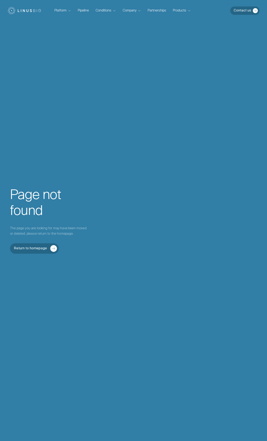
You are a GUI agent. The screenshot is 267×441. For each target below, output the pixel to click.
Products (182, 10)
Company (132, 10)
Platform (62, 10)
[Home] (24, 11)
